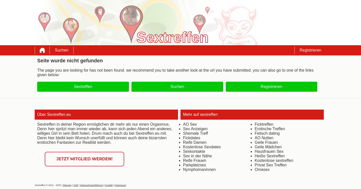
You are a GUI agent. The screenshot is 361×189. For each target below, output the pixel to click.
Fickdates (191, 138)
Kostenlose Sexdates (202, 147)
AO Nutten (264, 138)
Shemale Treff (195, 133)
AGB (75, 185)
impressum (120, 185)
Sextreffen (83, 86)
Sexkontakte (194, 151)
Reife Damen (194, 142)
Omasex (262, 169)
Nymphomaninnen (199, 169)
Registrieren (310, 50)
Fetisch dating (267, 133)
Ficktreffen (264, 124)
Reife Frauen (194, 160)
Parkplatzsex (194, 165)
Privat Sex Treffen (271, 165)
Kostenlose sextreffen (274, 160)
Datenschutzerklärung (91, 185)
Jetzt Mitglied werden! (85, 159)
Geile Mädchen (268, 147)
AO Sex (190, 124)
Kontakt (109, 185)
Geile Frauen (266, 142)
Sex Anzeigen (195, 129)
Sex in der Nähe (197, 156)
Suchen (61, 50)
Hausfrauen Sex (269, 151)
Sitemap (67, 185)
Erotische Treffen (270, 129)
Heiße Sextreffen (270, 156)
